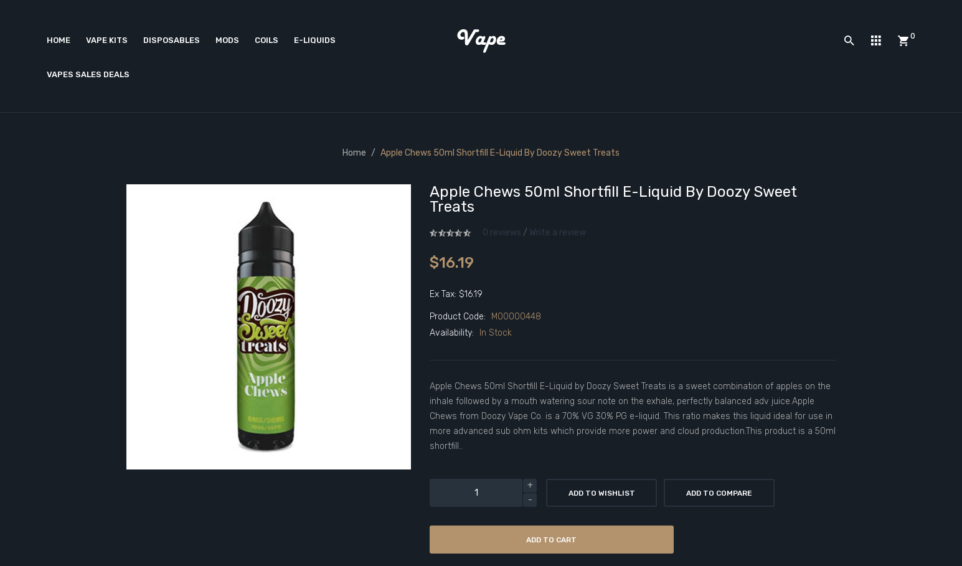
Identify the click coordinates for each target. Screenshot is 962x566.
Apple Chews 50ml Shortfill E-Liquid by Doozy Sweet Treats (500, 153)
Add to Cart (551, 539)
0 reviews (502, 232)
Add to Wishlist (601, 493)
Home (354, 153)
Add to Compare (719, 493)
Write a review (557, 232)
